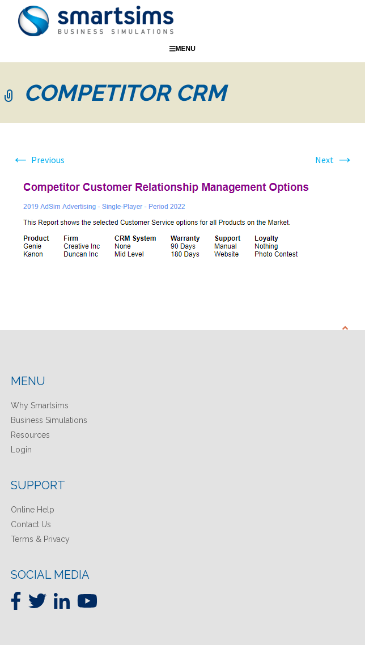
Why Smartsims (40, 405)
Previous (38, 159)
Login (21, 449)
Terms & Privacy (40, 539)
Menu (182, 49)
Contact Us (31, 524)
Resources (30, 434)
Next (334, 159)
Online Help (32, 509)
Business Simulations (49, 420)
